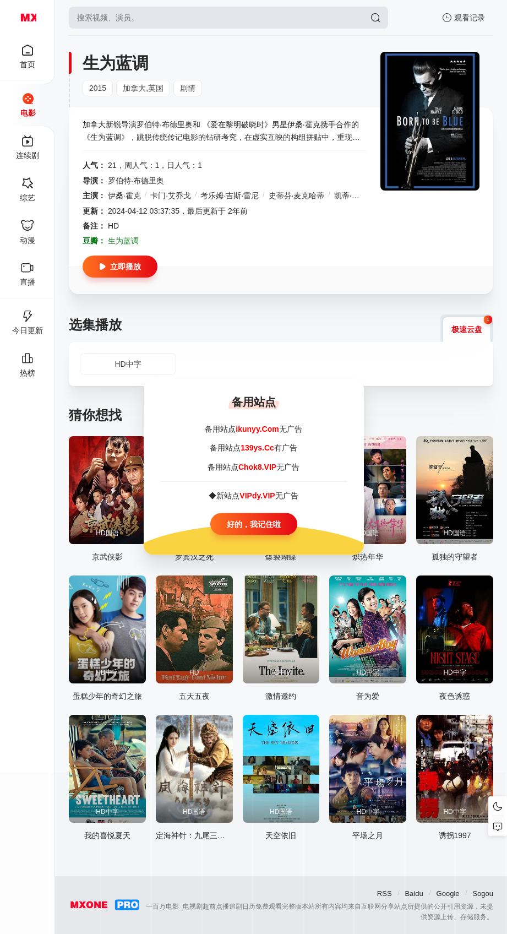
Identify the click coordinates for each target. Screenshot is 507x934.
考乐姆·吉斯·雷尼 (229, 195)
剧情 (187, 88)
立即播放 (120, 266)
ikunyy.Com (257, 429)
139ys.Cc (257, 447)
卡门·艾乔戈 (170, 195)
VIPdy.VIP (257, 495)
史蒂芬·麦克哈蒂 (297, 195)
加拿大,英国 (143, 88)
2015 (97, 88)
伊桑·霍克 (124, 195)
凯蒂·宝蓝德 (354, 195)
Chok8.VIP (257, 466)
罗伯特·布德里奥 (136, 180)
